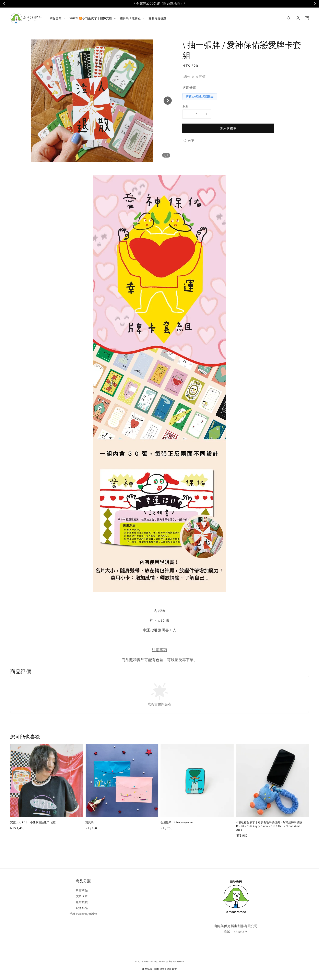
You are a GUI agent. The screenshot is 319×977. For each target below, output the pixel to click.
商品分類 (56, 18)
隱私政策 (159, 968)
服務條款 (147, 968)
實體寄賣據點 (157, 18)
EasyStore (178, 961)
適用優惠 (189, 87)
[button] (288, 18)
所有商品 (82, 890)
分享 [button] (188, 140)
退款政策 (172, 968)
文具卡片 (82, 896)
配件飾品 (82, 908)
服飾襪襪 (82, 902)
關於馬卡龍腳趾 (130, 18)
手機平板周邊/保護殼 (83, 914)
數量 (185, 106)
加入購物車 (228, 128)
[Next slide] (168, 100)
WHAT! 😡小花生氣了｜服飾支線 (91, 18)
